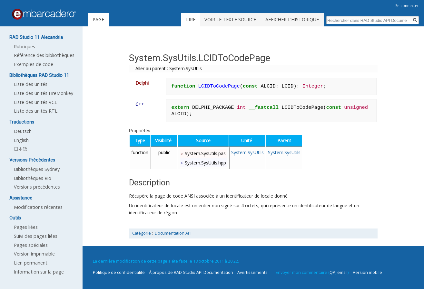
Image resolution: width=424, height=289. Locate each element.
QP (332, 272)
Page (98, 19)
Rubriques (24, 46)
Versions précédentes (37, 187)
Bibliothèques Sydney (37, 169)
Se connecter (407, 5)
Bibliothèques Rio (32, 178)
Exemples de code (33, 64)
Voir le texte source (230, 19)
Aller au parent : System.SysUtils (168, 68)
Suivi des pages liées (35, 236)
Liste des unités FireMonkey (43, 93)
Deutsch (23, 131)
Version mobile (367, 272)
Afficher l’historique (292, 19)
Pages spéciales (31, 245)
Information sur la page (39, 272)
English (21, 140)
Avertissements (252, 272)
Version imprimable (34, 254)
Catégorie (141, 233)
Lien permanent (30, 263)
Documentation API (173, 233)
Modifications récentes (38, 207)
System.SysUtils (247, 152)
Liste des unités (30, 84)
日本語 (20, 149)
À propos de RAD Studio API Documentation (191, 272)
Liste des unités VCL (35, 102)
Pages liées (26, 227)
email (342, 272)
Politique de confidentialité (119, 272)
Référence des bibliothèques (44, 55)
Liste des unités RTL (35, 111)
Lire (190, 19)
